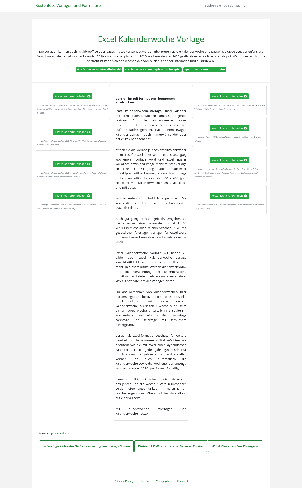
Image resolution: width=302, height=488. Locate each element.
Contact (182, 481)
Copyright (163, 481)
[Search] (234, 5)
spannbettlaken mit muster (204, 69)
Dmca (144, 481)
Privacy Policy (123, 481)
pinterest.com (61, 433)
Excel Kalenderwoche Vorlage (151, 39)
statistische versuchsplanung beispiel (152, 69)
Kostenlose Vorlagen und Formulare (68, 5)
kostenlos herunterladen (72, 96)
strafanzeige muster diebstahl (99, 69)
